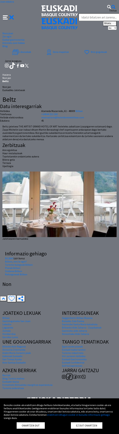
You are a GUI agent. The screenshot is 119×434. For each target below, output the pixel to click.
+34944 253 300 (49, 114)
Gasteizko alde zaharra (74, 330)
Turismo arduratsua (13, 388)
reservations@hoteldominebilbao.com (62, 117)
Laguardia (7, 327)
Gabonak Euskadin (12, 356)
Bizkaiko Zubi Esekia (73, 321)
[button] (8, 17)
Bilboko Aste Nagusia (14, 346)
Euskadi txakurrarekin (74, 349)
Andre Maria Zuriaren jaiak (16, 352)
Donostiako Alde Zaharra (75, 334)
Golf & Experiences (72, 365)
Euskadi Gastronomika (74, 359)
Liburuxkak (21, 51)
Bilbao (79, 111)
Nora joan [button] (7, 33)
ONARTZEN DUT (31, 425)
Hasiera (6, 74)
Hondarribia (9, 334)
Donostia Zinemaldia (13, 349)
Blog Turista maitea (13, 378)
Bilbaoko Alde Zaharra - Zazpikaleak (81, 327)
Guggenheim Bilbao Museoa (77, 317)
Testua (113, 10)
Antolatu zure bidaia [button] (13, 42)
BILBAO (9, 258)
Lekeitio (6, 324)
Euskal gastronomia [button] (13, 39)
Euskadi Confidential (73, 362)
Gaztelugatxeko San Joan (16, 321)
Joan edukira (7, 1)
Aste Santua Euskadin (14, 362)
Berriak (6, 375)
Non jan (6, 78)
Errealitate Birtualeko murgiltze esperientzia (27, 384)
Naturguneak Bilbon (16, 274)
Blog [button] (5, 46)
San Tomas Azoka (12, 359)
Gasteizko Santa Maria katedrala (79, 324)
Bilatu (109, 23)
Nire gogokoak (95, 51)
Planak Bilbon (12, 268)
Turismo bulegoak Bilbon (19, 264)
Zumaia (6, 330)
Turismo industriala (72, 352)
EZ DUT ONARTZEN (86, 425)
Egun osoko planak (72, 346)
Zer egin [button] (6, 36)
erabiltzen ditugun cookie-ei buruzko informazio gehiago (78, 414)
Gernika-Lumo (10, 337)
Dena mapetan (57, 51)
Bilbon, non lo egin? (16, 261)
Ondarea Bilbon (13, 271)
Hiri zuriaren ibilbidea (73, 356)
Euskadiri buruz (10, 381)
